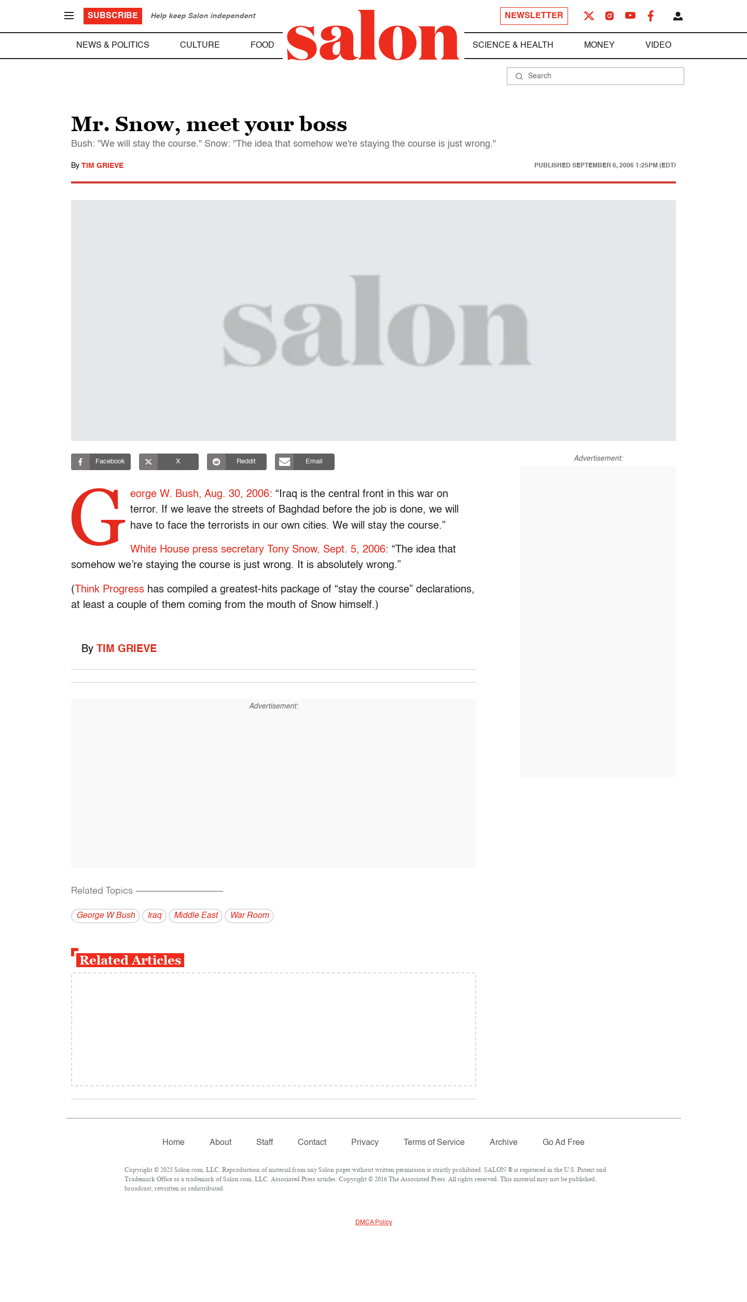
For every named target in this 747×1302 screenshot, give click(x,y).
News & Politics (112, 45)
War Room (249, 916)
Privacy (365, 1143)
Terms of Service (434, 1143)
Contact (312, 1143)
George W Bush (105, 916)
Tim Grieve (102, 165)
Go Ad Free (564, 1143)
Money (599, 45)
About (220, 1143)
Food (262, 45)
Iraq (154, 916)
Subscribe (113, 16)
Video (658, 45)
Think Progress (109, 590)
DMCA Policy (373, 1223)
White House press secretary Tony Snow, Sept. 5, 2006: (260, 550)
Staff (264, 1143)
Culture (200, 45)
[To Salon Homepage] (373, 35)
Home (173, 1143)
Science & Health (513, 45)
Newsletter (534, 16)
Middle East (195, 916)
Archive (504, 1143)
